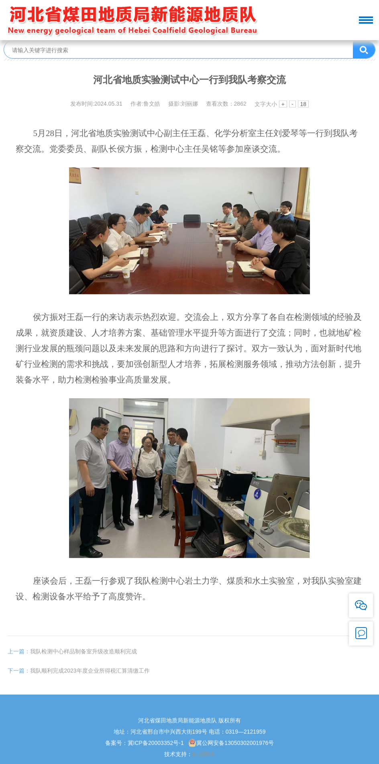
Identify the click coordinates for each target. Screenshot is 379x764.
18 (303, 105)
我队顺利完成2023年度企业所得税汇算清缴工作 (78, 676)
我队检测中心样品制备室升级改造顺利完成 (72, 657)
